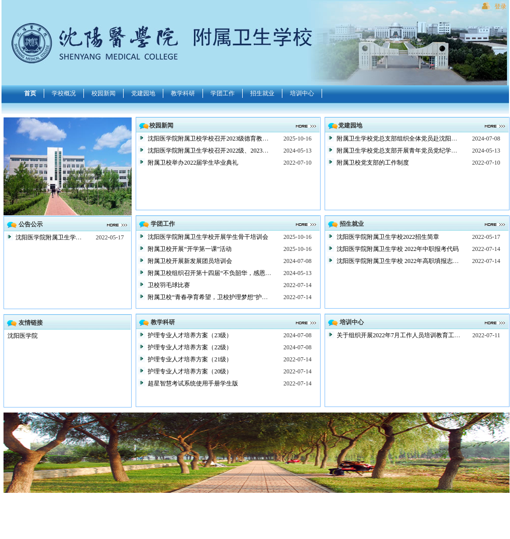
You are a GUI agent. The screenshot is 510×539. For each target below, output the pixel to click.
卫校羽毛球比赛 (169, 285)
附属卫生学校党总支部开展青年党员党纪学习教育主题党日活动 (421, 150)
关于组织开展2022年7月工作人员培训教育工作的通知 (407, 335)
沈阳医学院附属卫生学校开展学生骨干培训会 (208, 236)
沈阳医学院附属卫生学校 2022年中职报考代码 (398, 248)
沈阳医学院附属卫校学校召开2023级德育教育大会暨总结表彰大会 (235, 138)
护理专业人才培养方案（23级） (190, 335)
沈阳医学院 (23, 335)
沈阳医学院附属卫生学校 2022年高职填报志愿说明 (404, 260)
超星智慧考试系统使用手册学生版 (193, 383)
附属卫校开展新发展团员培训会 (190, 260)
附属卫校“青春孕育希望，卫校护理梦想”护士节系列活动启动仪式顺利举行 (247, 297)
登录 (500, 6)
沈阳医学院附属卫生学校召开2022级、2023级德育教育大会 (226, 150)
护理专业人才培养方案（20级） (190, 371)
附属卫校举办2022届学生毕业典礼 (193, 162)
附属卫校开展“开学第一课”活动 (190, 248)
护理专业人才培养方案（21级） (190, 359)
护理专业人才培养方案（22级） (190, 347)
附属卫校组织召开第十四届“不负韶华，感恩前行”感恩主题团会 (232, 273)
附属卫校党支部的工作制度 (373, 162)
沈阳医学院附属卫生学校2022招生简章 (67, 237)
